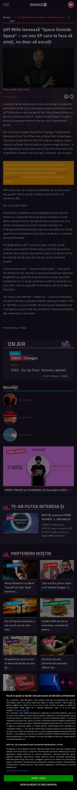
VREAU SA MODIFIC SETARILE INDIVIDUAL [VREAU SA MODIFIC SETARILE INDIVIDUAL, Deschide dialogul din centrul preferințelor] (38, 784)
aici (22, 728)
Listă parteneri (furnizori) (17, 770)
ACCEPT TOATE (38, 778)
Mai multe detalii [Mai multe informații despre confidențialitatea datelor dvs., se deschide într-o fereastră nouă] (21, 710)
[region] (38, 740)
